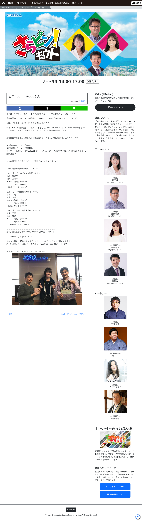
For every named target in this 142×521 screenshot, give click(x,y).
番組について (38, 3)
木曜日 (82, 101)
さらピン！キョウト (24, 7)
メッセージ (77, 3)
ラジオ (12, 7)
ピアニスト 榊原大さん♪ (41, 7)
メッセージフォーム (115, 487)
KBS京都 (136, 3)
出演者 (49, 3)
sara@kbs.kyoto (115, 494)
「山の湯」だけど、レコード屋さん (73, 314)
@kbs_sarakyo (115, 107)
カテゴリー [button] (22, 3)
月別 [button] (11, 3)
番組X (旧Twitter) (62, 3)
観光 (9, 314)
